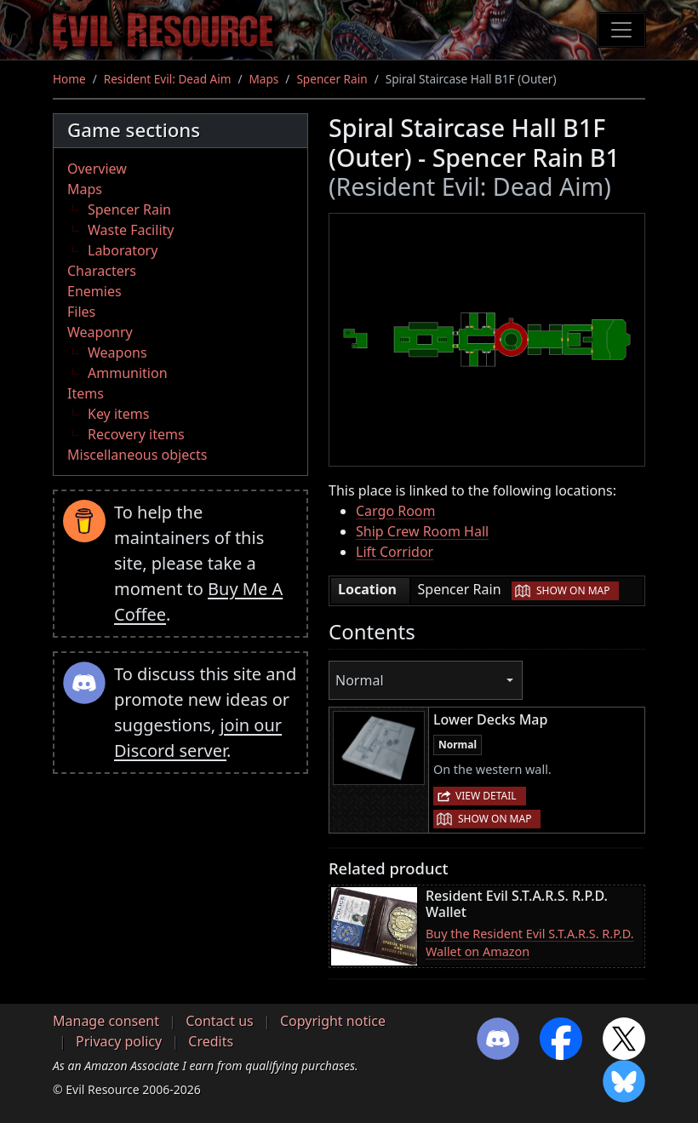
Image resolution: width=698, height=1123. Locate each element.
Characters (101, 270)
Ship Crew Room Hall (422, 531)
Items (85, 393)
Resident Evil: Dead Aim (168, 79)
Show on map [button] (572, 590)
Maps (264, 79)
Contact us (220, 1020)
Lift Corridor (394, 551)
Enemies (94, 291)
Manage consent (106, 1020)
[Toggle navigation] (621, 30)
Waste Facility (131, 230)
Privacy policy (119, 1041)
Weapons (117, 352)
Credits (210, 1041)
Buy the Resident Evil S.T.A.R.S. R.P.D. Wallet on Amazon (530, 942)
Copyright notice (333, 1020)
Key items (118, 413)
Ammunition (128, 373)
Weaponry (100, 332)
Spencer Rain (331, 79)
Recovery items (136, 434)
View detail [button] (486, 795)
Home (69, 79)
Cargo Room (396, 510)
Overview (97, 168)
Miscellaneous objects (137, 454)
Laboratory (122, 250)
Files (81, 311)
